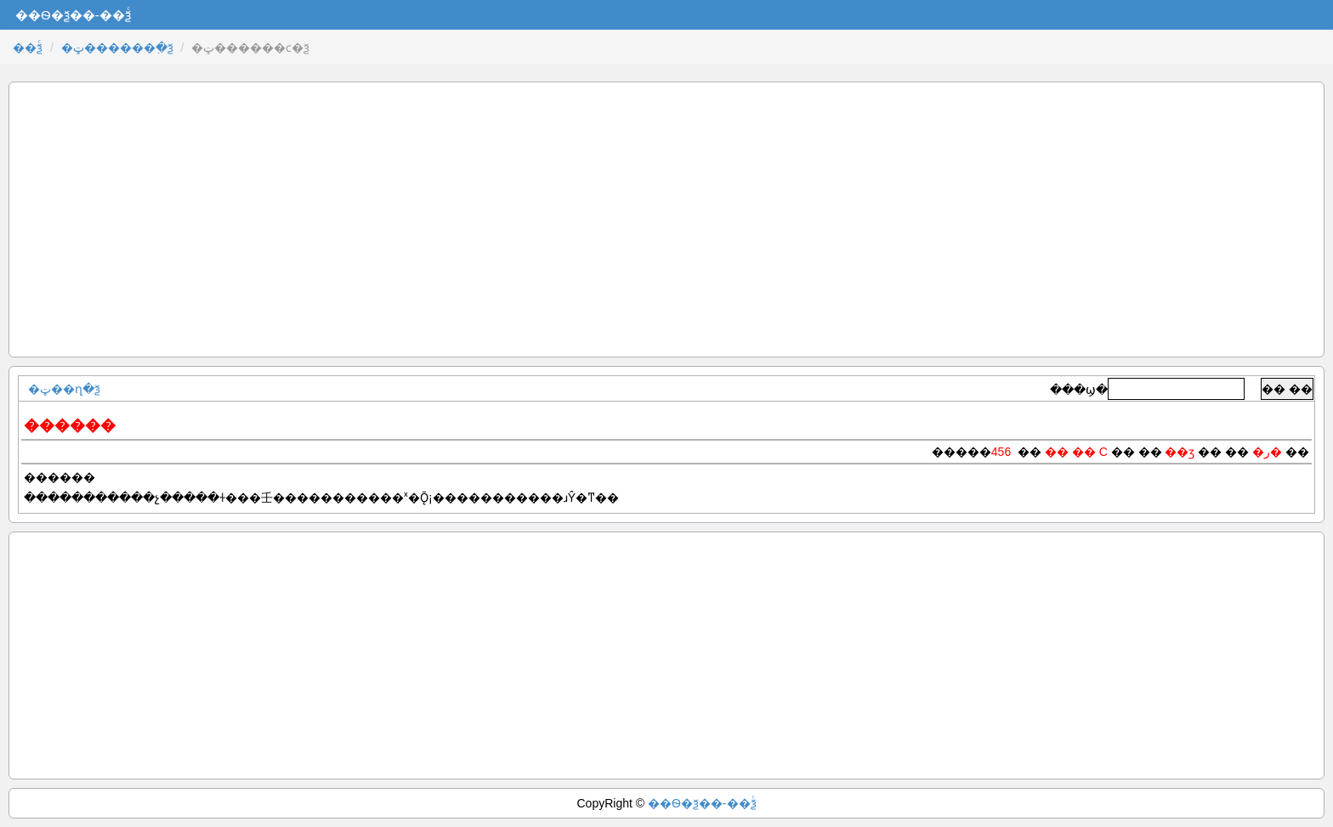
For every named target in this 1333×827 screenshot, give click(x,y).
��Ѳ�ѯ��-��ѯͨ (702, 803)
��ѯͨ (28, 47)
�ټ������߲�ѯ (117, 47)
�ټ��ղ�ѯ (64, 389)
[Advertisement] (666, 219)
